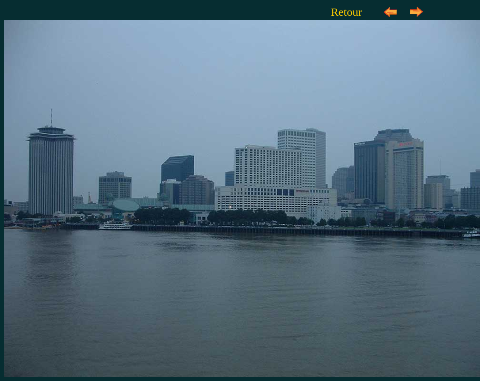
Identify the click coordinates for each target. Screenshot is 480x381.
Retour (346, 12)
